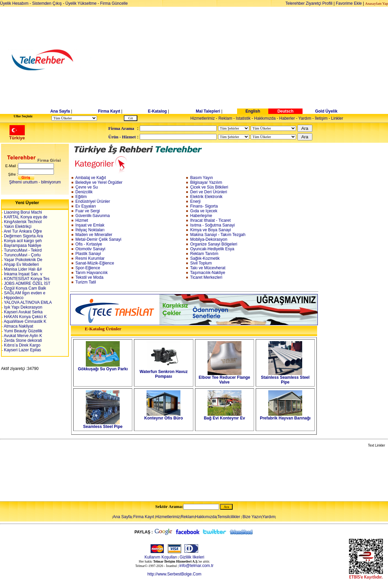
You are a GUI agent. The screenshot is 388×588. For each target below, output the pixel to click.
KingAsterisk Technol (22, 221)
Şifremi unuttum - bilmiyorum (35, 182)
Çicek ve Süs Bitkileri (209, 187)
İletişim (321, 118)
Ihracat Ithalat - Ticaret (210, 220)
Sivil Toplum (201, 263)
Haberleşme (201, 215)
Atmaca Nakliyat (18, 326)
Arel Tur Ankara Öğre (22, 231)
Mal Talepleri (208, 111)
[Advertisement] (246, 60)
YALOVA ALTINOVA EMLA (27, 302)
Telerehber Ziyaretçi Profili (309, 3)
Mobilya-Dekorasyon (208, 239)
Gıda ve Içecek (203, 211)
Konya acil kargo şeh (22, 240)
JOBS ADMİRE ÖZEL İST (26, 283)
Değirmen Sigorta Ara (23, 236)
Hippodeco (13, 297)
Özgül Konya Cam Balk (24, 288)
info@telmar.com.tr (196, 565)
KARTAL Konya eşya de (25, 217)
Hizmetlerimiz (202, 118)
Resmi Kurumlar (89, 258)
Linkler (337, 118)
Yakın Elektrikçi (17, 226)
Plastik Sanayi (88, 253)
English (253, 111)
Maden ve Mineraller (93, 234)
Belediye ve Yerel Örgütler (98, 182)
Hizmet (81, 220)
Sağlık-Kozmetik (205, 258)
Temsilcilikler (228, 516)
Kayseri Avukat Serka (22, 312)
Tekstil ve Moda (89, 277)
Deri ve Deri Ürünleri (208, 192)
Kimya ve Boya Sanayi (210, 230)
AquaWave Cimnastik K (24, 321)
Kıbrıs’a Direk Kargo (21, 345)
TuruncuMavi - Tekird (22, 250)
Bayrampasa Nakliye (22, 245)
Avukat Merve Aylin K (22, 335)
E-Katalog (157, 111)
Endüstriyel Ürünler (92, 201)
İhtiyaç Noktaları (89, 230)
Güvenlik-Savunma (92, 215)
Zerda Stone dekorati (22, 340)
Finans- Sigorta (204, 206)
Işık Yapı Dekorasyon (22, 307)
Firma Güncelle (114, 3)
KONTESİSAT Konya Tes (26, 278)
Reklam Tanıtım (204, 253)
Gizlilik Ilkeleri (192, 557)
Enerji (195, 201)
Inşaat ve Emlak (89, 225)
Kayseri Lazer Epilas (22, 350)
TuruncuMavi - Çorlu (21, 255)
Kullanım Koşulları (160, 557)
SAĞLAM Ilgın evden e (24, 293)
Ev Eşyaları (85, 206)
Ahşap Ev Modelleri (21, 264)
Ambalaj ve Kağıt (90, 177)
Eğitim (80, 196)
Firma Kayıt (109, 111)
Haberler (287, 118)
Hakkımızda (264, 118)
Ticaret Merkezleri (206, 277)
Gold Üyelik (326, 111)
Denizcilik (84, 192)
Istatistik (243, 118)
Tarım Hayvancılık (91, 272)
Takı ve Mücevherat (208, 268)
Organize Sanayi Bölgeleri (213, 244)
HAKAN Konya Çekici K (24, 316)
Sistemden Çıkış (47, 3)
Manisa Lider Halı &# (22, 269)
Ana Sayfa (60, 111)
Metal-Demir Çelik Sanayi (98, 239)
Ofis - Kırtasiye (88, 244)
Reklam (225, 118)
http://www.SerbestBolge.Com (174, 574)
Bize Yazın (251, 516)
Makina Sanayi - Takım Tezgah (218, 234)
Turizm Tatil (85, 282)
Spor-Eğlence (87, 268)
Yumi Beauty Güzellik (22, 331)
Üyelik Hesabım (14, 3)
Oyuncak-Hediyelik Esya (212, 249)
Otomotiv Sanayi (90, 249)
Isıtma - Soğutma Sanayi (212, 225)
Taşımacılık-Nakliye (207, 272)
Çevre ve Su (86, 187)
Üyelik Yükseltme (81, 3)
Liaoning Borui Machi (22, 212)
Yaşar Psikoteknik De (22, 259)
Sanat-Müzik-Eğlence (94, 263)
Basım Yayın (201, 177)
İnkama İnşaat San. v (22, 274)
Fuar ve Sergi (87, 211)
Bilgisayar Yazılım (206, 182)
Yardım (304, 118)
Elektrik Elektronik (206, 196)
